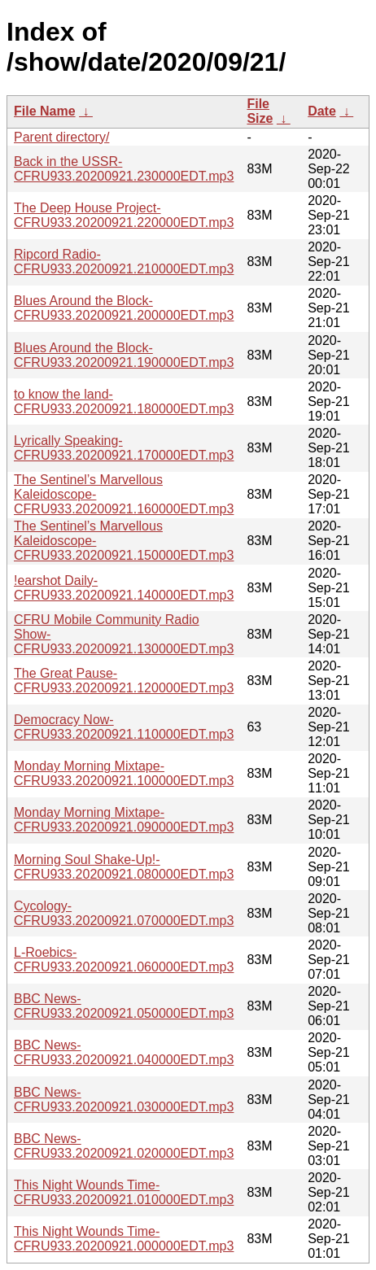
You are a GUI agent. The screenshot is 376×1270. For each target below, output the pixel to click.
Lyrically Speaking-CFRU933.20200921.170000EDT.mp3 (124, 448)
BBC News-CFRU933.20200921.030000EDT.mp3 (124, 1099)
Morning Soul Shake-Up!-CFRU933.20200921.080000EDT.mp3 (124, 867)
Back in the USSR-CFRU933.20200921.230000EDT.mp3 (124, 169)
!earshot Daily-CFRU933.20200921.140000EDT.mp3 (124, 588)
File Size (260, 111)
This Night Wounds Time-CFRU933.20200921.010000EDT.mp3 (124, 1192)
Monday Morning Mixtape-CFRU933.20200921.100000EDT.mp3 (124, 773)
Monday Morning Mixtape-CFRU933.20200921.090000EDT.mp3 (124, 819)
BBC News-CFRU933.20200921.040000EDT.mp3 (124, 1052)
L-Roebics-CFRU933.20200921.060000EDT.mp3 (124, 959)
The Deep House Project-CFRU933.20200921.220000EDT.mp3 (124, 215)
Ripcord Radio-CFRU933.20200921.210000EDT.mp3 (124, 261)
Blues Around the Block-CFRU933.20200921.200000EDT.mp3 (124, 308)
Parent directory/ (61, 137)
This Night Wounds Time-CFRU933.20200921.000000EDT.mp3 (124, 1238)
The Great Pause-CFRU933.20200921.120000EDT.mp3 (124, 680)
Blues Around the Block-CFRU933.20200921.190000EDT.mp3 (124, 355)
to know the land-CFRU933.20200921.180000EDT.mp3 (124, 401)
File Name (45, 111)
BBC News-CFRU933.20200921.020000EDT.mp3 (124, 1146)
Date (322, 111)
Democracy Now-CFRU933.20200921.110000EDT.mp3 (124, 727)
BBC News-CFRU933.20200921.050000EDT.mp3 (124, 1006)
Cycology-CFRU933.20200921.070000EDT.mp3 (124, 913)
